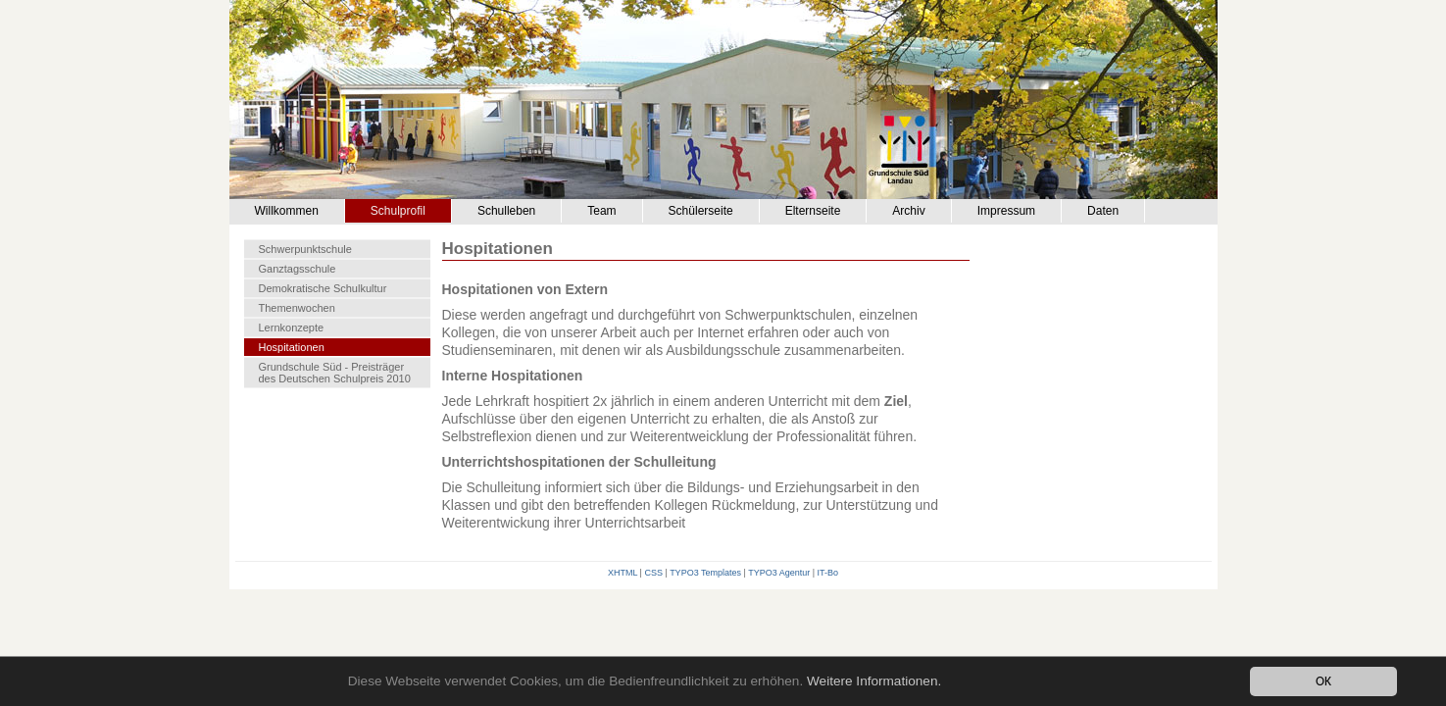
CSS (653, 573)
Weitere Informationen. (874, 681)
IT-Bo (828, 573)
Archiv (908, 211)
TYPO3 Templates (705, 573)
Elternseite (813, 211)
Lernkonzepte (291, 327)
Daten (1103, 211)
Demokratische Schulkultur (323, 288)
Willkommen (287, 211)
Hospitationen (291, 347)
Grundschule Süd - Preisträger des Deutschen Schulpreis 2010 (335, 372)
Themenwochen (297, 308)
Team (601, 211)
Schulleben (506, 211)
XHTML (622, 573)
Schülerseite (701, 211)
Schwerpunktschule (305, 249)
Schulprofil (398, 211)
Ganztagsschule (297, 269)
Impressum (1006, 211)
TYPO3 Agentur (779, 573)
